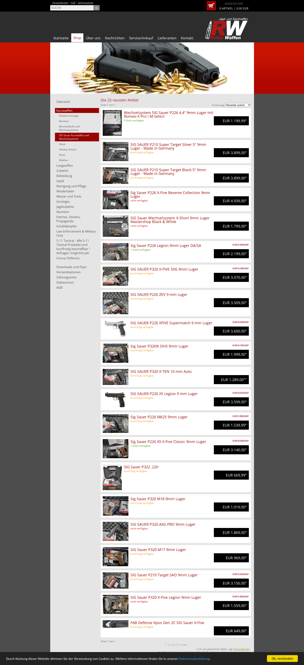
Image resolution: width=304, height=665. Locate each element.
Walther (63, 160)
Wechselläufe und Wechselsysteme (69, 128)
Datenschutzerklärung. (195, 659)
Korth (62, 155)
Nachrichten (115, 38)
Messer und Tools (68, 196)
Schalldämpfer (66, 226)
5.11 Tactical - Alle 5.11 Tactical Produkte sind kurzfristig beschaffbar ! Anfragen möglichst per (73, 246)
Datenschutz (65, 282)
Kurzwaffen (64, 110)
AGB (73, 2)
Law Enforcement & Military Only (76, 233)
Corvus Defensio (68, 258)
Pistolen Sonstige (69, 115)
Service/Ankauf (141, 38)
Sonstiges (63, 201)
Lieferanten (167, 38)
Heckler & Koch (68, 149)
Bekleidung (64, 176)
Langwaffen (64, 165)
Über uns (93, 38)
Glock (62, 144)
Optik (60, 181)
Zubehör (62, 171)
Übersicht (63, 102)
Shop (77, 37)
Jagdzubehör (65, 207)
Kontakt (187, 38)
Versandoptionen (68, 272)
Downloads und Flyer (71, 267)
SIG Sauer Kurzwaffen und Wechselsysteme (74, 137)
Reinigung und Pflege (71, 186)
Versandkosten (60, 2)
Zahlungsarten (85, 2)
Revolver (64, 121)
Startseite (61, 38)
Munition (62, 212)
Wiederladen (65, 191)
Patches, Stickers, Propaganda (68, 219)
